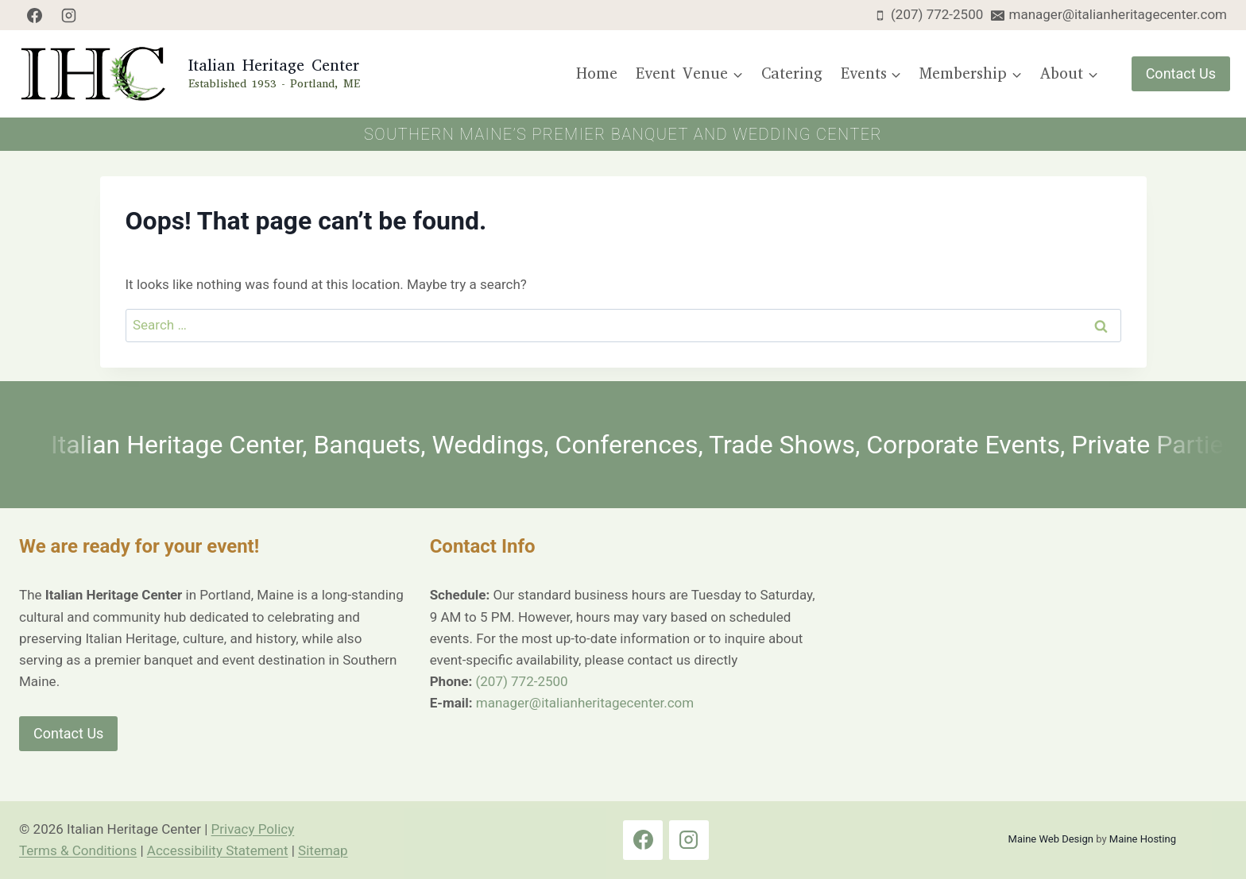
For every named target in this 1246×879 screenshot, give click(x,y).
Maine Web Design (1050, 839)
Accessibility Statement (217, 850)
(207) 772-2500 (521, 681)
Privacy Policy (253, 829)
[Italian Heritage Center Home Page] (188, 74)
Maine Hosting (1142, 839)
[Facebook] (34, 15)
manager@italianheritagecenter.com (585, 703)
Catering (791, 73)
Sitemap (323, 850)
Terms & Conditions (78, 850)
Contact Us (1181, 73)
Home (596, 73)
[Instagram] (69, 15)
